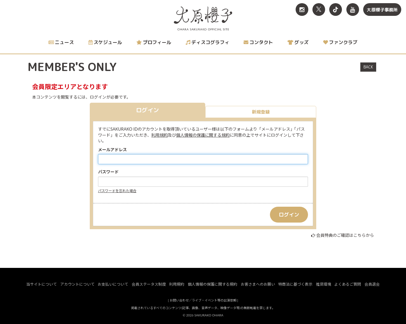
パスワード (108, 171)
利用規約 (159, 135)
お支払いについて (113, 284)
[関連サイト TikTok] (335, 9)
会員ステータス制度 (149, 284)
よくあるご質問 (347, 284)
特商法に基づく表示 (295, 284)
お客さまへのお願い (258, 284)
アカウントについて (77, 284)
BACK (368, 67)
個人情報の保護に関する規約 (203, 135)
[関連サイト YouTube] (352, 9)
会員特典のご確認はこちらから (345, 235)
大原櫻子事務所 (382, 10)
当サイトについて (41, 284)
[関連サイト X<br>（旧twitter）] (318, 9)
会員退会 (372, 284)
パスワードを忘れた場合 (117, 191)
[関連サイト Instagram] (302, 9)
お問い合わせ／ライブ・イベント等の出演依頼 (203, 300)
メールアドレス (112, 149)
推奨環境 (323, 284)
